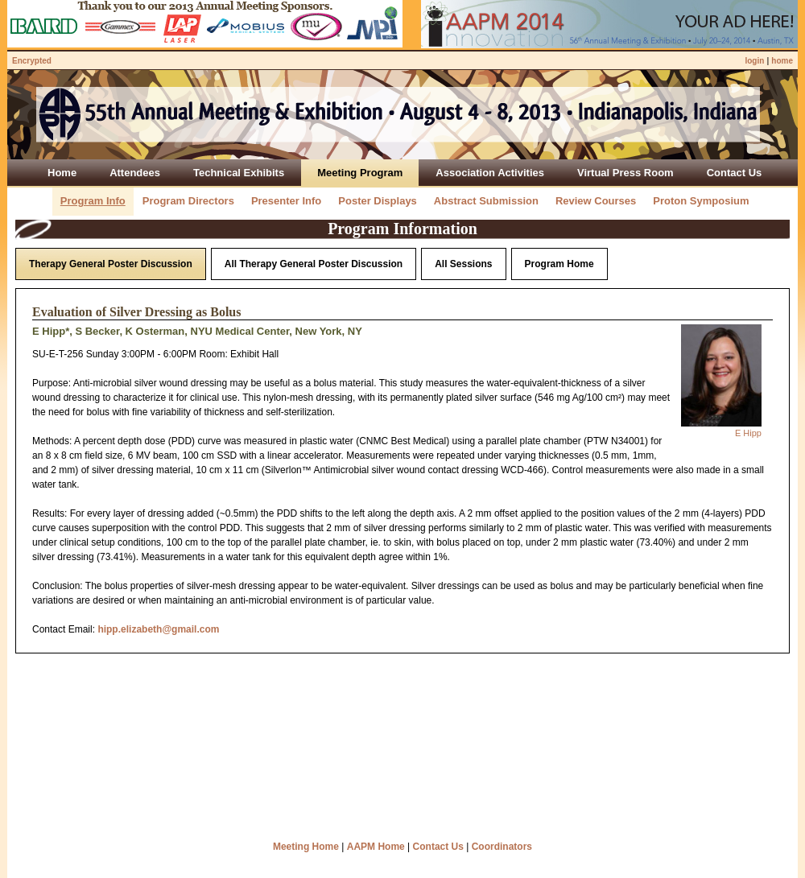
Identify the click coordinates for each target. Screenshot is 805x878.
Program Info (93, 201)
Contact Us (438, 846)
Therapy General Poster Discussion (110, 264)
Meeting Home (306, 846)
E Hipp (748, 433)
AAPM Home (376, 846)
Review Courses (595, 201)
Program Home (559, 264)
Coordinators (502, 846)
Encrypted (32, 60)
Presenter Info (286, 201)
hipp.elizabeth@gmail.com (158, 629)
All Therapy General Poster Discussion (313, 264)
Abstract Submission (486, 201)
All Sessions (463, 264)
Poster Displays (377, 201)
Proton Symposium (701, 201)
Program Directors (188, 201)
